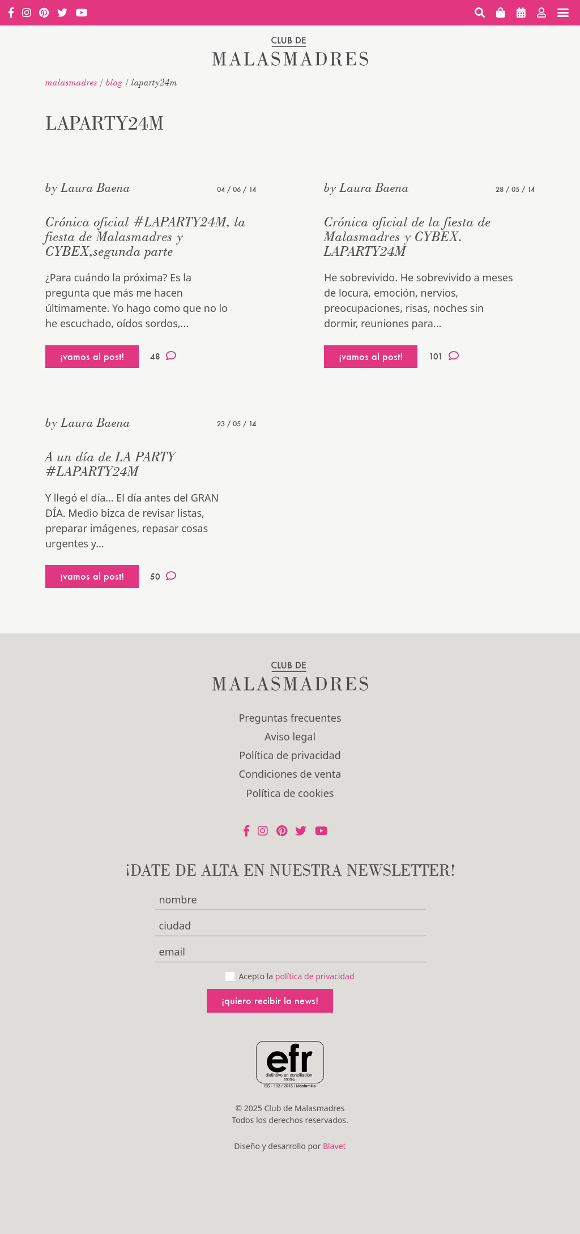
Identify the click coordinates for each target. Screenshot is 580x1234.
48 (163, 356)
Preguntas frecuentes (289, 718)
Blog (114, 82)
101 (444, 356)
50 (163, 576)
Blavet (334, 1146)
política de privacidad (315, 976)
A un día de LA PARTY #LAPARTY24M (110, 464)
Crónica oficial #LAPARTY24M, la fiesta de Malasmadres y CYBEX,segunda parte (145, 236)
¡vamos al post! (92, 356)
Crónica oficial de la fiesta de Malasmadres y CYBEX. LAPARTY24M (407, 236)
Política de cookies (290, 793)
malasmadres (71, 82)
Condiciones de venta (290, 774)
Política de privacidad (289, 755)
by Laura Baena (87, 187)
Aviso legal (290, 736)
